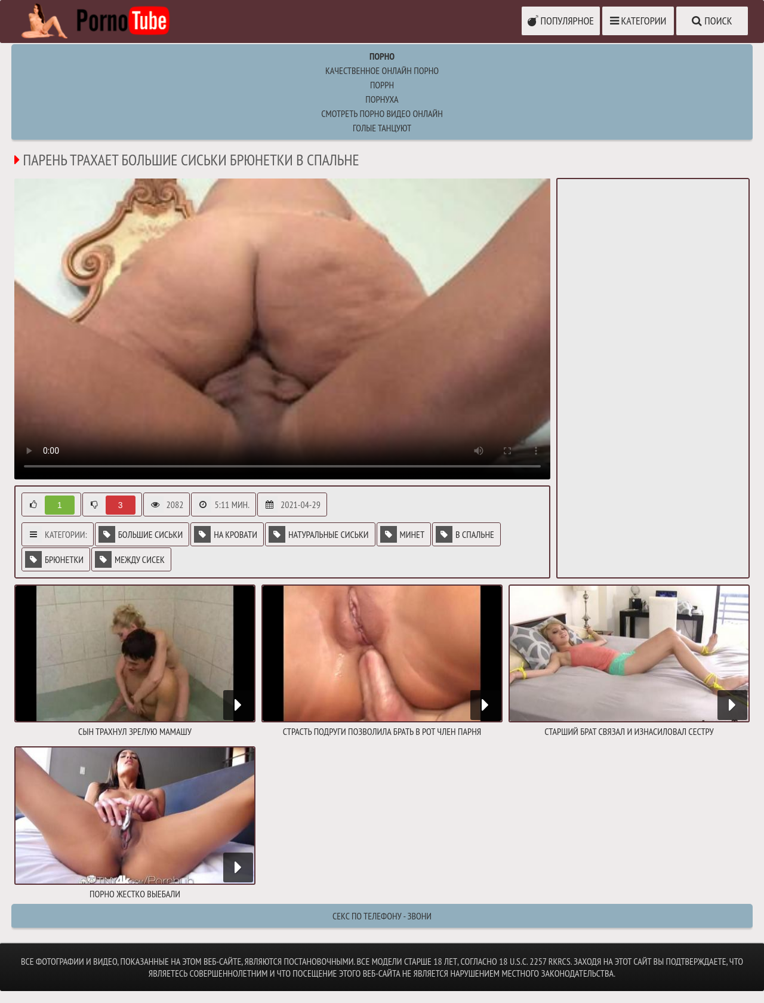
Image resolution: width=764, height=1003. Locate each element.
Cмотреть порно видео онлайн (382, 113)
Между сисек (130, 559)
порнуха (381, 99)
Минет (402, 534)
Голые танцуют (382, 128)
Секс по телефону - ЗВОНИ (382, 916)
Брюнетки (54, 559)
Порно (382, 56)
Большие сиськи (140, 534)
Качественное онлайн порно (382, 70)
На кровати (225, 534)
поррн (382, 85)
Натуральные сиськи (319, 534)
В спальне (465, 534)
